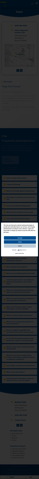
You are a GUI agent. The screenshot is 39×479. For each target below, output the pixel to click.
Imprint (16, 253)
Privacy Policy (21, 253)
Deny (20, 242)
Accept (20, 238)
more (20, 246)
